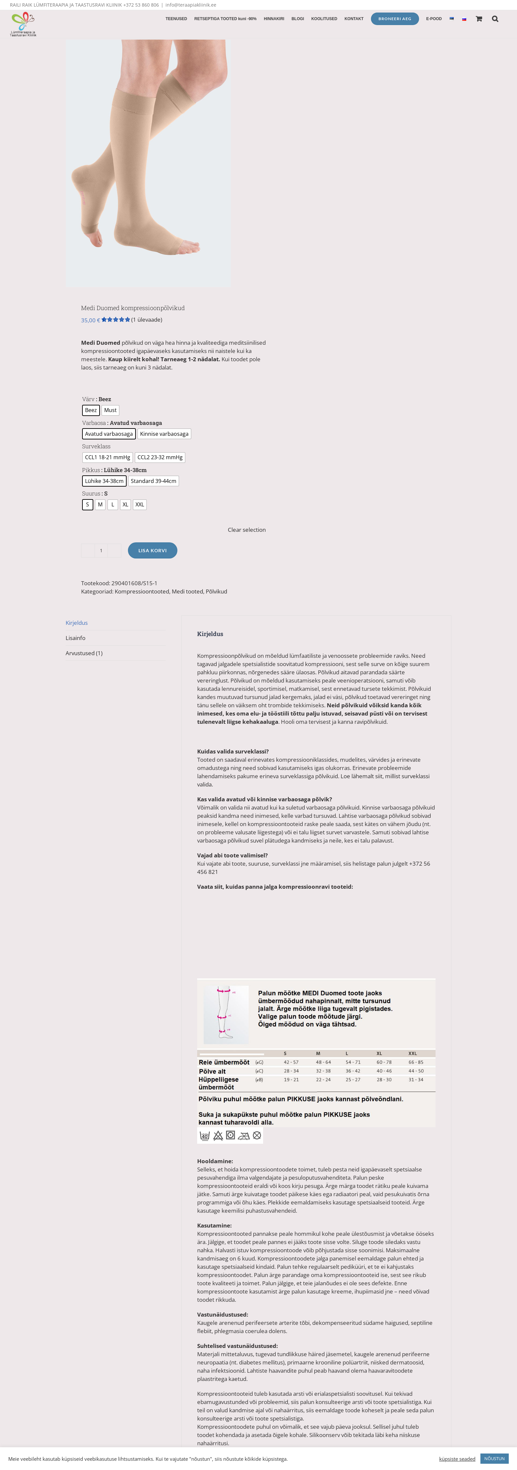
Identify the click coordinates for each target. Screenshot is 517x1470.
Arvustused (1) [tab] (84, 653)
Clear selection (247, 529)
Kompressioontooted (142, 591)
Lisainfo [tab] (75, 638)
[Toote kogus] (101, 550)
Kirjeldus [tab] (77, 622)
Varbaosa (94, 423)
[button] (495, 18)
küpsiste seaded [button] (457, 1459)
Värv (88, 399)
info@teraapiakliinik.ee (191, 5)
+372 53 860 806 (141, 5)
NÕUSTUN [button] (494, 1458)
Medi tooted (187, 591)
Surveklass (96, 446)
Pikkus (91, 470)
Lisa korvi (152, 550)
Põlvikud (216, 591)
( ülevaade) (146, 319)
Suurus (91, 493)
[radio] (91, 410)
